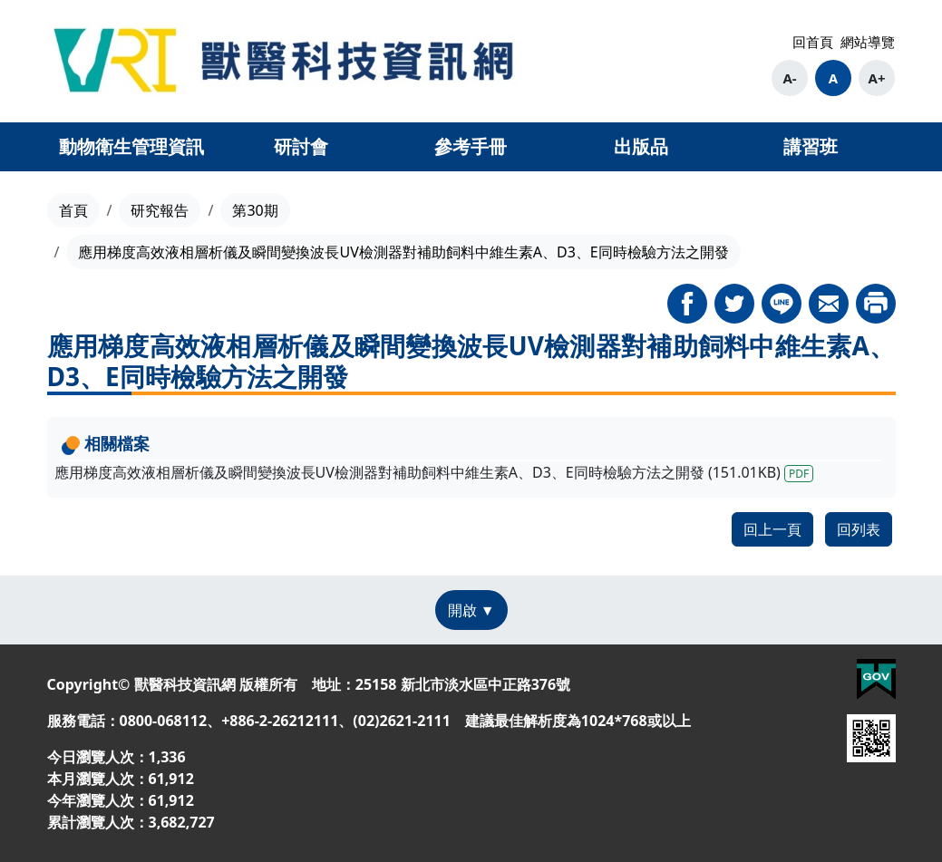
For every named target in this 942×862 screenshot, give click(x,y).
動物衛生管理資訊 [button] (131, 146)
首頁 (73, 210)
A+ (877, 78)
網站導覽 (867, 42)
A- (789, 78)
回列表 (858, 529)
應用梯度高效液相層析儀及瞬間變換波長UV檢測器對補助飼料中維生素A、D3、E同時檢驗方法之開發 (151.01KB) (434, 472)
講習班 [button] (810, 146)
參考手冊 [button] (470, 146)
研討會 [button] (301, 146)
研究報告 (160, 210)
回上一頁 (772, 529)
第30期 (254, 210)
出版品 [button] (641, 146)
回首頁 (812, 42)
